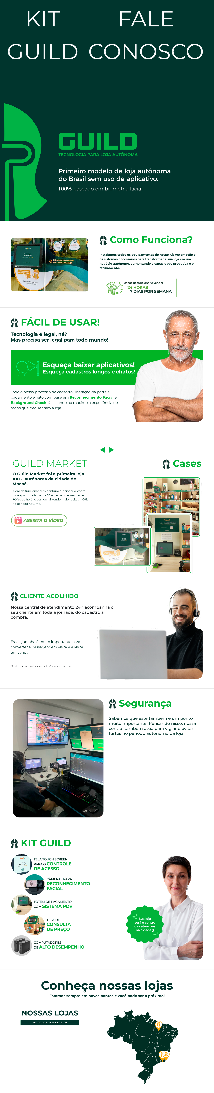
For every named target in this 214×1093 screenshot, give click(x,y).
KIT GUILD (43, 35)
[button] (102, 449)
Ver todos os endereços (49, 1022)
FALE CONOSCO (146, 35)
